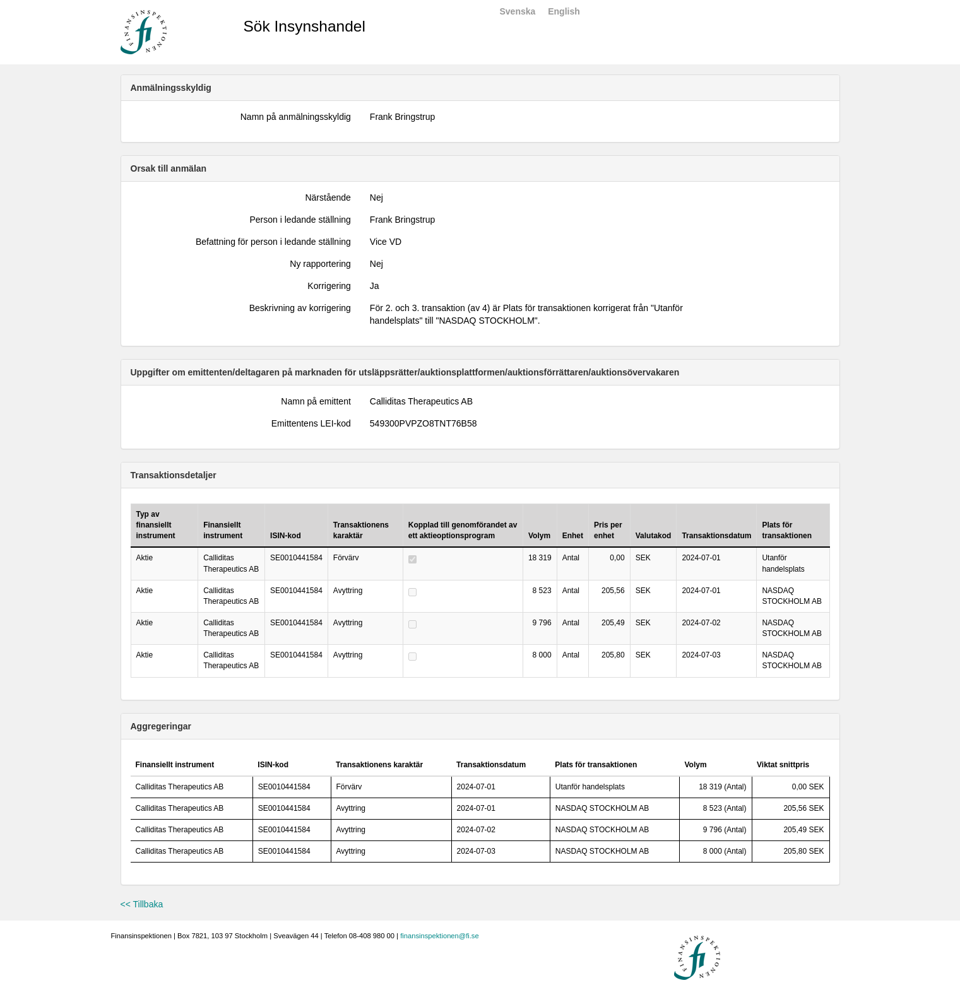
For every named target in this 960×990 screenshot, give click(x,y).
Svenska (518, 11)
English (564, 11)
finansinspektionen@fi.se (439, 936)
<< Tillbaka (142, 904)
